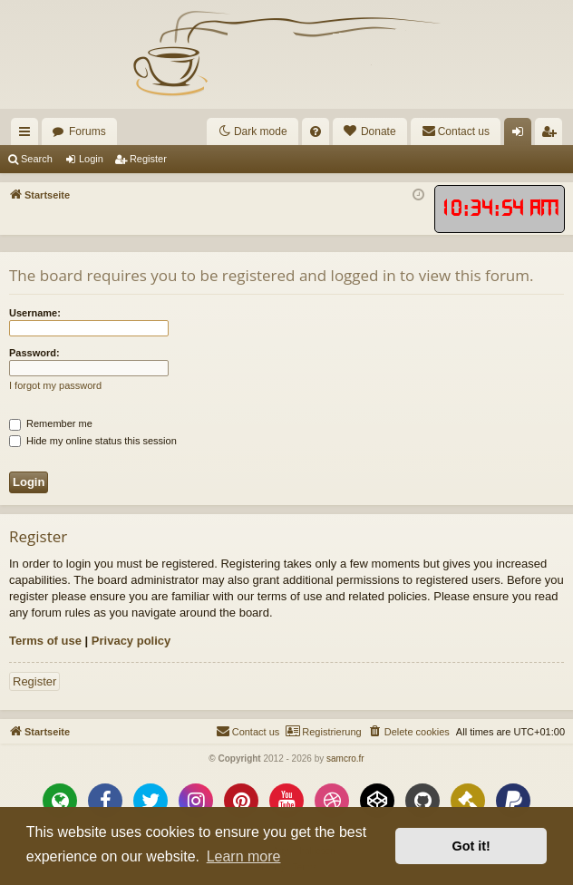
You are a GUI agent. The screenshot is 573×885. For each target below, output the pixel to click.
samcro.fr (345, 758)
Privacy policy (131, 640)
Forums (87, 131)
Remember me (50, 423)
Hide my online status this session (93, 440)
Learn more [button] (244, 856)
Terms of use (45, 640)
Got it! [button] (471, 846)
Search (37, 158)
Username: (35, 312)
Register (148, 158)
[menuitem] (315, 131)
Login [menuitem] (521, 135)
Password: (34, 352)
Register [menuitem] (552, 135)
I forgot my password (55, 385)
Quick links (28, 135)
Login (91, 158)
